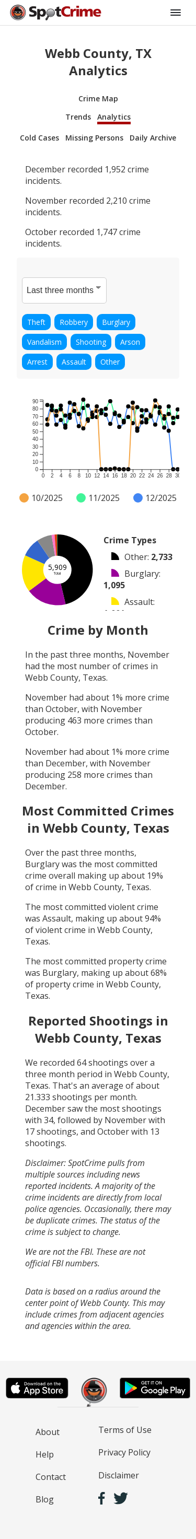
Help (45, 1454)
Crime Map (98, 98)
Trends (78, 117)
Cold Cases (39, 138)
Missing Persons (94, 138)
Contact (51, 1477)
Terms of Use (125, 1430)
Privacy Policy (124, 1452)
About (48, 1432)
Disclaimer (118, 1475)
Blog (45, 1499)
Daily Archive (153, 138)
